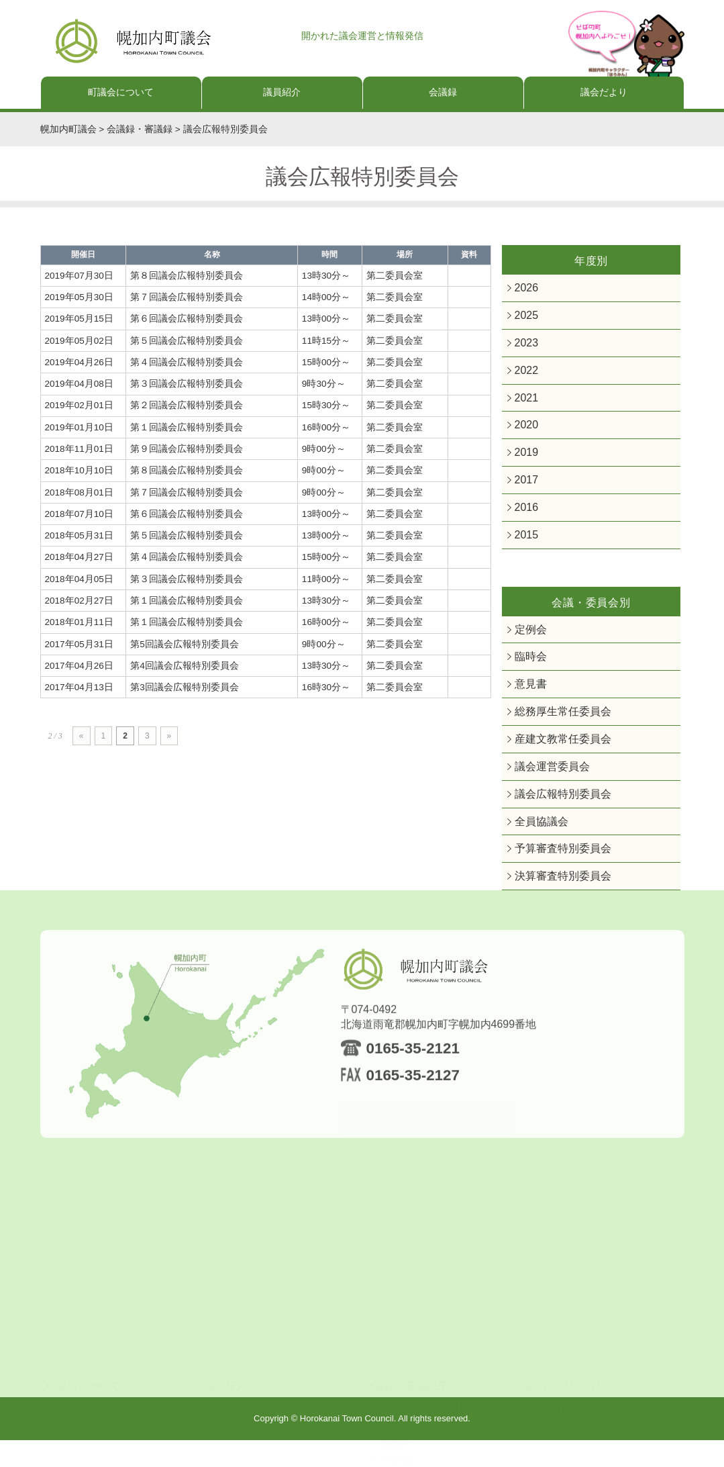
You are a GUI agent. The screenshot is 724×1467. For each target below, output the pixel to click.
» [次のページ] (169, 736)
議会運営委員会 (545, 788)
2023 (524, 347)
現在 (234, 1346)
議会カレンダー (575, 1363)
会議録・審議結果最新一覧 (440, 1346)
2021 (524, 404)
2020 (524, 433)
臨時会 (528, 672)
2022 (524, 376)
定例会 (528, 644)
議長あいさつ (95, 1346)
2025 (524, 318)
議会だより (603, 92)
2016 (524, 519)
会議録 (443, 92)
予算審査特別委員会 (554, 874)
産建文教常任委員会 (554, 759)
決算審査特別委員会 (554, 903)
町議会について (121, 92)
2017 (524, 490)
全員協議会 (536, 846)
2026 (524, 289)
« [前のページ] (81, 736)
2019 (524, 462)
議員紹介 (282, 92)
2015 (524, 548)
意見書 (528, 701)
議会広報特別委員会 (554, 817)
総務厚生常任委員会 (554, 730)
